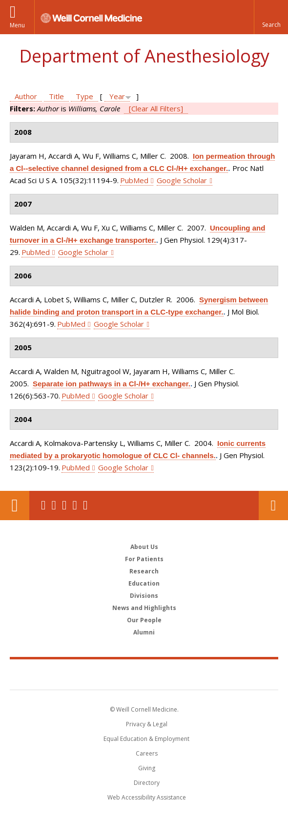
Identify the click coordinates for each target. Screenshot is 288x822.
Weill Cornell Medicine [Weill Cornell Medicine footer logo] (144, 674)
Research (144, 571)
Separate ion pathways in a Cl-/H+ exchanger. (111, 383)
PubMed (134, 180)
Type (84, 96)
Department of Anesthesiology (144, 56)
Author (26, 96)
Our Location (14, 505)
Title (56, 96)
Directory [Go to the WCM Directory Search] (147, 783)
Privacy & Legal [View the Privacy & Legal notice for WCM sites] (146, 724)
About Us (144, 547)
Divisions (144, 595)
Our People (144, 620)
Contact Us (273, 505)
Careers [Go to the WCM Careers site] (147, 753)
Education (144, 583)
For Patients (144, 559)
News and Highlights (144, 608)
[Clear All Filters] (156, 108)
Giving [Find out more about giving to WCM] (146, 768)
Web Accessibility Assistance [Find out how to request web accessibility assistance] (146, 797)
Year (117, 96)
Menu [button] (17, 25)
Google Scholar (182, 180)
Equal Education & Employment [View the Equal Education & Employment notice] (146, 739)
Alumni (144, 632)
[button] (271, 17)
